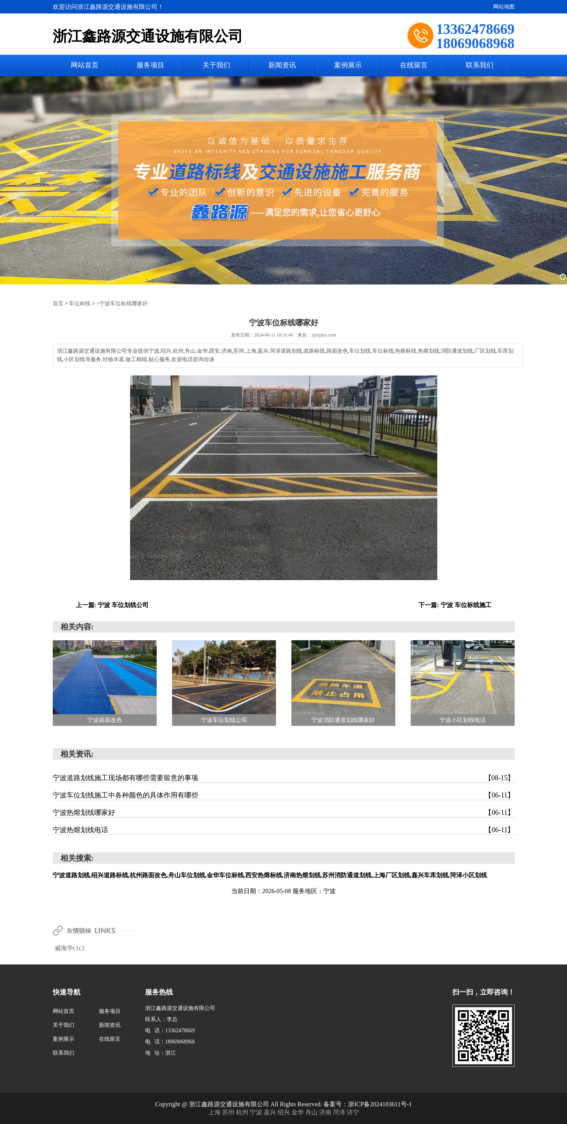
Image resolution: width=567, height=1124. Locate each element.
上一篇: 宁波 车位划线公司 (112, 604)
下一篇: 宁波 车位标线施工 (454, 604)
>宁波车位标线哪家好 (122, 303)
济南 (326, 1112)
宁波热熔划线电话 (284, 829)
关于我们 (216, 65)
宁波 (257, 1112)
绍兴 (284, 1112)
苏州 (229, 1112)
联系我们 (479, 65)
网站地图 (504, 7)
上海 (215, 1112)
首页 (58, 303)
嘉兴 (271, 1112)
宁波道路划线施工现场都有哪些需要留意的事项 (284, 777)
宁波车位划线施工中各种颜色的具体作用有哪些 (284, 794)
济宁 (353, 1112)
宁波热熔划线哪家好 (284, 812)
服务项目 (150, 65)
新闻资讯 (282, 65)
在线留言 (414, 65)
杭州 (243, 1112)
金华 (298, 1112)
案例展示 (348, 65)
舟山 (312, 1112)
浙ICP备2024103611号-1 (380, 1103)
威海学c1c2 (70, 947)
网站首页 (85, 65)
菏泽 (340, 1112)
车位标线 (79, 303)
